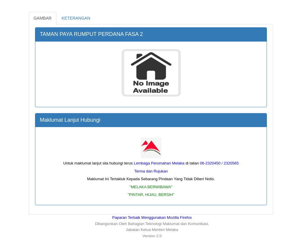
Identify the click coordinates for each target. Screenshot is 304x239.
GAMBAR (43, 18)
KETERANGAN (76, 18)
